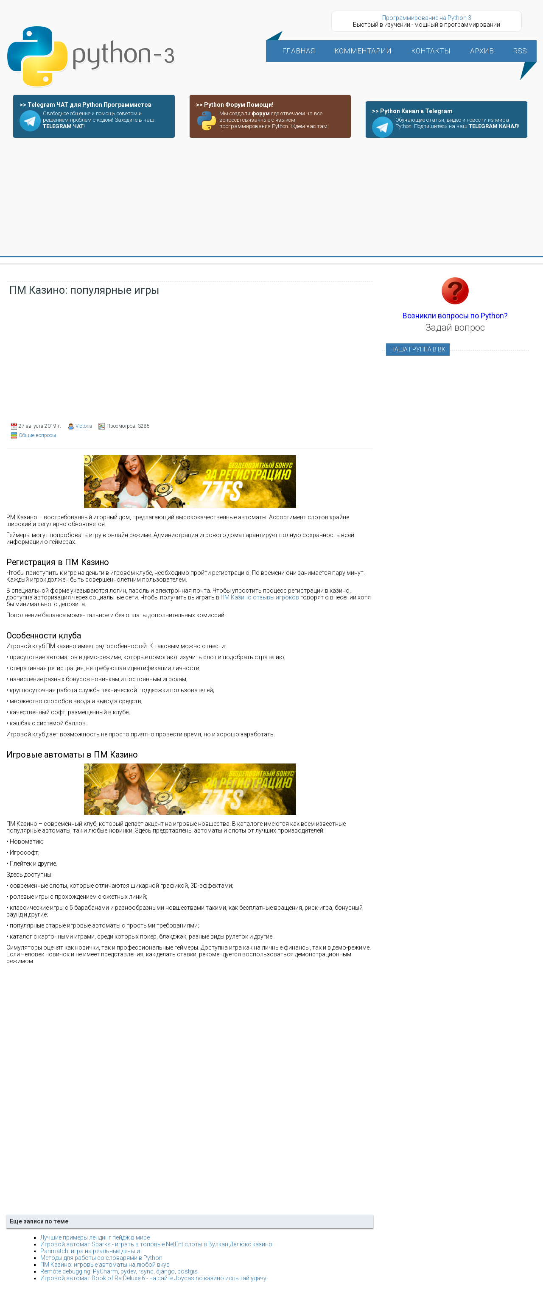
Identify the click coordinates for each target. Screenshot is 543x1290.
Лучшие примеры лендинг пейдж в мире (95, 1237)
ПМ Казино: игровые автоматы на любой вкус (105, 1264)
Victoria (84, 426)
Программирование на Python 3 (426, 17)
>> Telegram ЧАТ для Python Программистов (85, 104)
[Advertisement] (271, 198)
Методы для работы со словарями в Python (101, 1257)
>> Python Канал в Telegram (412, 111)
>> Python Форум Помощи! (235, 104)
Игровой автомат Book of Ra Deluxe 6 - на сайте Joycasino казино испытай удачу (153, 1278)
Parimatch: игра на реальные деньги (90, 1251)
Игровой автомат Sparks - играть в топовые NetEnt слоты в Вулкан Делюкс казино (156, 1244)
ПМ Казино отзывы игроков (260, 597)
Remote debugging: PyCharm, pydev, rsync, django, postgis (119, 1271)
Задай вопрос (455, 327)
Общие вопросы (37, 435)
